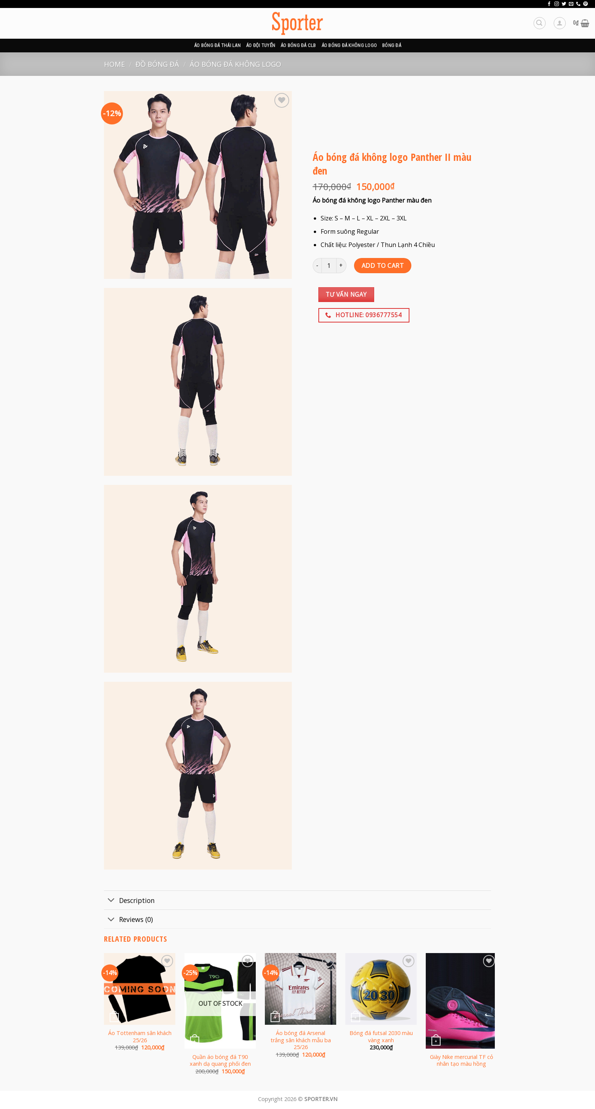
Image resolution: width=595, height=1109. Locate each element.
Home (114, 64)
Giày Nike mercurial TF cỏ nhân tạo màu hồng (461, 1061)
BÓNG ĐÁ (391, 45)
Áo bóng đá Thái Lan (217, 45)
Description (129, 901)
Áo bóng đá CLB (298, 45)
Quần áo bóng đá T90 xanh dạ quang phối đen (220, 1061)
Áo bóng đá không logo (349, 45)
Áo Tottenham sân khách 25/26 (140, 1037)
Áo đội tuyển (260, 45)
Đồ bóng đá (157, 64)
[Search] (540, 23)
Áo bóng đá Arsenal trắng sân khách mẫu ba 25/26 (301, 1040)
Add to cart (383, 265)
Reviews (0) (128, 920)
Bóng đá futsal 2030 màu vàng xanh (381, 1037)
